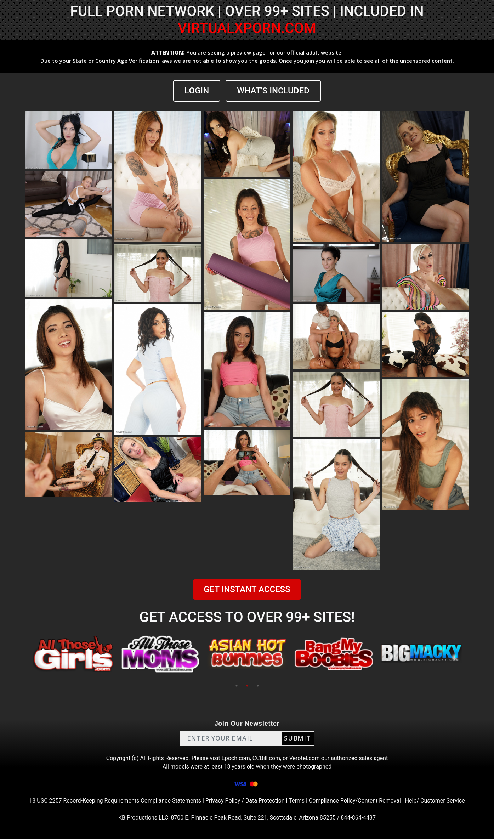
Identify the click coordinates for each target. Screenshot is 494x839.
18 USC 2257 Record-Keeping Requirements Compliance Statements (115, 800)
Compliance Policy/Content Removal (355, 800)
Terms (297, 800)
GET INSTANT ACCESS (247, 589)
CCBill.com (266, 758)
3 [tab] (257, 685)
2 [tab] (247, 685)
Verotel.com (304, 758)
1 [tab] (236, 685)
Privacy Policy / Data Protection (245, 800)
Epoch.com (236, 758)
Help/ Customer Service (435, 800)
